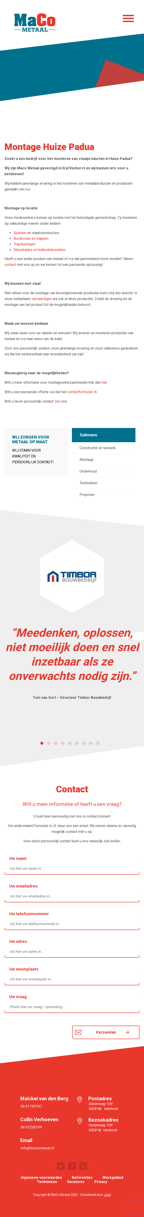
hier (104, 382)
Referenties (82, 1177)
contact (10, 264)
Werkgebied (113, 1177)
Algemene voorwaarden (41, 1177)
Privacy (100, 1182)
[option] (72, 622)
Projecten (87, 495)
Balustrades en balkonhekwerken (40, 250)
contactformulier (80, 392)
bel (57, 401)
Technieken (88, 483)
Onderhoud (88, 471)
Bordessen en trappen (31, 238)
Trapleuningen (24, 244)
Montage (87, 459)
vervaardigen (42, 299)
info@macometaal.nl (37, 1148)
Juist (107, 1195)
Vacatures (76, 1182)
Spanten (20, 233)
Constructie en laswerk (98, 448)
